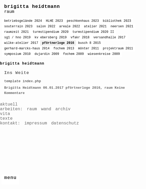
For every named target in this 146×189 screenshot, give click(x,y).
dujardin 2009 (47, 54)
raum (108, 88)
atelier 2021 (95, 26)
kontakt (9, 123)
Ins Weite (16, 73)
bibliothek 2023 (117, 21)
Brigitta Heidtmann (22, 88)
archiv (63, 109)
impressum (35, 123)
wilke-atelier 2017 (21, 43)
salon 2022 (45, 26)
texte (6, 118)
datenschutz (65, 123)
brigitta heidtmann (32, 6)
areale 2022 (69, 26)
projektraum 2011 (118, 48)
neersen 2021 (122, 26)
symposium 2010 (17, 54)
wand (46, 109)
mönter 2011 (88, 48)
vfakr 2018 (80, 37)
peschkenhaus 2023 (83, 21)
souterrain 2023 (18, 26)
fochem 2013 (63, 48)
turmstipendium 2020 (51, 32)
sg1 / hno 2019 (17, 37)
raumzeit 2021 (16, 32)
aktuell (9, 104)
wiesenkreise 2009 (104, 54)
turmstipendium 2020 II (93, 32)
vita (5, 114)
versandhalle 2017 (109, 37)
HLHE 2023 (54, 21)
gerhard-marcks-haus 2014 (27, 48)
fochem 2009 (73, 54)
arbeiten (10, 109)
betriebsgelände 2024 (23, 21)
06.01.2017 (53, 88)
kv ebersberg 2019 (51, 37)
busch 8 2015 (89, 43)
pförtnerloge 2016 (58, 43)
